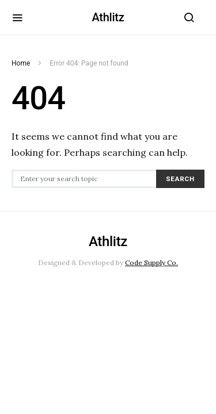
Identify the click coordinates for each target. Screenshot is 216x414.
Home (21, 63)
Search (180, 179)
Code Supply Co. (151, 262)
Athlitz (108, 17)
